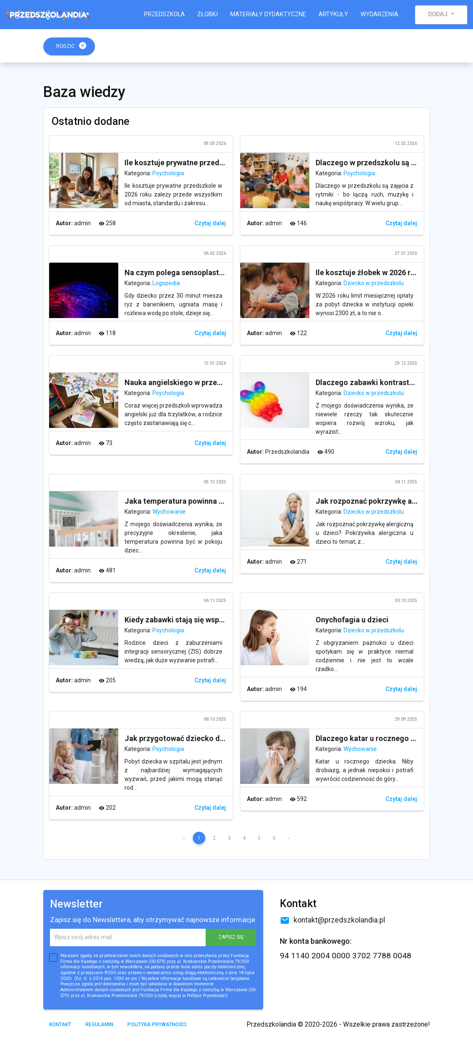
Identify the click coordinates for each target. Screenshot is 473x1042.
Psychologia (168, 173)
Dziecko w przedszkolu (374, 283)
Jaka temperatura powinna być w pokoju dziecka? (210, 501)
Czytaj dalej (210, 223)
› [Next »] (289, 838)
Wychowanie (169, 511)
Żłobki (207, 14)
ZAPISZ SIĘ (231, 937)
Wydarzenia (379, 14)
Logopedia (166, 283)
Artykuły (333, 14)
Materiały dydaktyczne (268, 14)
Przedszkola (164, 14)
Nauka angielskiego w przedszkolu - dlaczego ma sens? (220, 382)
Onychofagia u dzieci (352, 619)
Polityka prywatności (157, 1024)
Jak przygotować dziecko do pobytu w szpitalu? (207, 738)
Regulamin (99, 1024)
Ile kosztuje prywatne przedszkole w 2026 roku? (206, 162)
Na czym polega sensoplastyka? (179, 272)
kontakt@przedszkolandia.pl (332, 920)
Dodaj (438, 14)
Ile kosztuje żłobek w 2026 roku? (371, 272)
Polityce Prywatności (206, 995)
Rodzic (71, 45)
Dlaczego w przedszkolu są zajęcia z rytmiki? (394, 162)
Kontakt (60, 1024)
